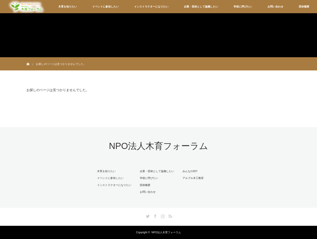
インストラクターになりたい (151, 6)
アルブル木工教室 (193, 178)
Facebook (154, 215)
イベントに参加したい (105, 6)
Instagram (162, 215)
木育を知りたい (67, 6)
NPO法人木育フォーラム (158, 146)
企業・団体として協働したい (201, 6)
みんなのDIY (189, 171)
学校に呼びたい (243, 6)
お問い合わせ (275, 6)
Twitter (147, 215)
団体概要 (304, 6)
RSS (169, 215)
